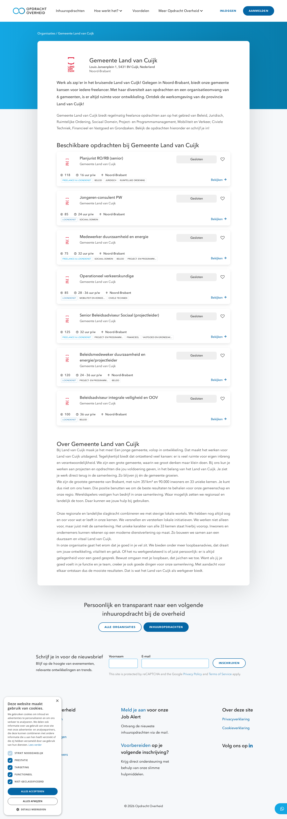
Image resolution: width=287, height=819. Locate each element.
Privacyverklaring (236, 719)
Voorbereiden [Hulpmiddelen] (136, 745)
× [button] (57, 701)
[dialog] (32, 756)
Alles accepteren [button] (32, 791)
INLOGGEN (228, 11)
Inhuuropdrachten (70, 10)
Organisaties (46, 33)
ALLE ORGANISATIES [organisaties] (120, 627)
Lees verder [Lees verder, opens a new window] (35, 744)
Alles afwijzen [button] (32, 801)
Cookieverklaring (236, 728)
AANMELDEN (258, 11)
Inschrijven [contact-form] (229, 663)
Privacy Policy (192, 674)
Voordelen (141, 10)
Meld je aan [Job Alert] (133, 710)
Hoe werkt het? (108, 10)
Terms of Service (220, 674)
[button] (33, 809)
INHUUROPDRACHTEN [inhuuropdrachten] (166, 627)
